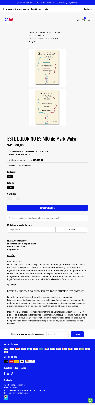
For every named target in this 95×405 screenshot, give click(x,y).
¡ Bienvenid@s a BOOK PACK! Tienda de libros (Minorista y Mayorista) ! (47, 2)
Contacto (88, 9)
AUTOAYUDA (35, 35)
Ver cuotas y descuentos (20, 165)
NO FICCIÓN (55, 32)
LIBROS (41, 32)
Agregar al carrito (47, 207)
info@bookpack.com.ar (14, 385)
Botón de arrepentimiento (16, 393)
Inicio (31, 32)
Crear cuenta (8, 9)
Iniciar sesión (23, 9)
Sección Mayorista (39, 9)
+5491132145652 (11, 387)
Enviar (77, 334)
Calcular (71, 230)
